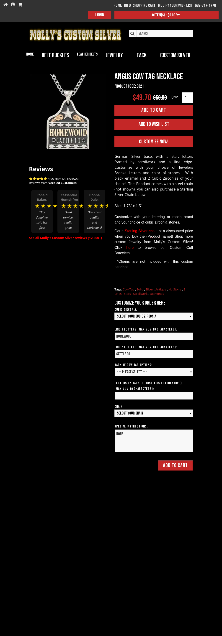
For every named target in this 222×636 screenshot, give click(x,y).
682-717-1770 (205, 5)
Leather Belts (87, 54)
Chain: (118, 406)
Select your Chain (130, 413)
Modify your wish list (175, 5)
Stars (128, 293)
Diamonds (157, 293)
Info (127, 5)
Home (30, 54)
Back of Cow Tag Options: (133, 365)
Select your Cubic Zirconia (136, 316)
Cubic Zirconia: (125, 309)
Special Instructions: (131, 426)
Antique (161, 289)
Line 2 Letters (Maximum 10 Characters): (145, 347)
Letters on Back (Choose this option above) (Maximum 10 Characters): (148, 386)
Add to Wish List (154, 124)
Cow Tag (129, 289)
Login (99, 15)
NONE (153, 440)
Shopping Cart (144, 5)
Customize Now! (153, 141)
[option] (42, 211)
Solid (140, 289)
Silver (150, 289)
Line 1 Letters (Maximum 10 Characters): (145, 329)
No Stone (175, 289)
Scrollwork (140, 293)
